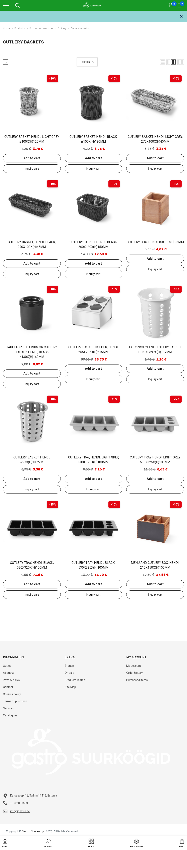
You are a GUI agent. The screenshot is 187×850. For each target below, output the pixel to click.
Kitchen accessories (41, 28)
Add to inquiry (32, 168)
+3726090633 (19, 803)
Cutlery (62, 28)
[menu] (6, 5)
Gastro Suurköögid (33, 831)
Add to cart (31, 158)
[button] (162, 62)
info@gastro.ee (20, 811)
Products (19, 28)
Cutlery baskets (80, 28)
